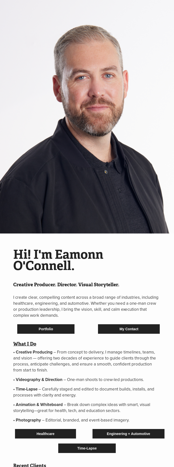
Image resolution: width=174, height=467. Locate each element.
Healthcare (45, 434)
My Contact (129, 329)
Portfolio (46, 329)
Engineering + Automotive (128, 434)
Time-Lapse (87, 448)
